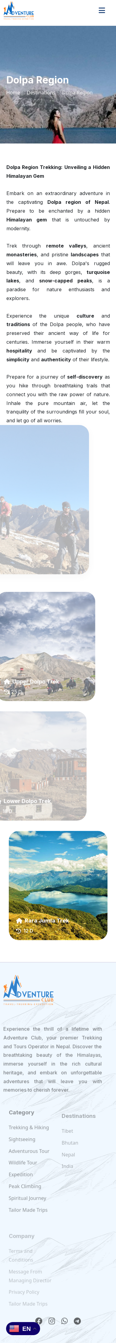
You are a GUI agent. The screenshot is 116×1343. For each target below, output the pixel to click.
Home (13, 92)
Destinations (41, 92)
